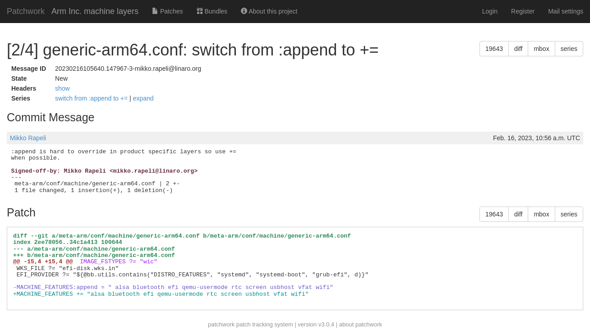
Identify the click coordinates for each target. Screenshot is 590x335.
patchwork (221, 324)
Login (490, 11)
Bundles (212, 11)
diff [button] (518, 48)
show (62, 88)
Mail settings (565, 11)
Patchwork (26, 11)
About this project (269, 11)
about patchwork (360, 324)
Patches (167, 11)
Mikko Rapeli (28, 138)
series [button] (569, 48)
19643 (494, 48)
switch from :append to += (92, 98)
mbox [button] (541, 48)
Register (523, 11)
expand (143, 98)
